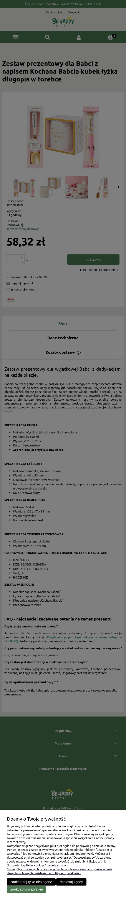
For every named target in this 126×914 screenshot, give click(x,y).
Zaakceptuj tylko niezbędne (31, 882)
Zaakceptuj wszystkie (26, 889)
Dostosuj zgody (71, 882)
